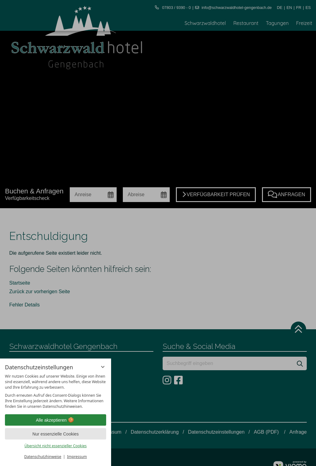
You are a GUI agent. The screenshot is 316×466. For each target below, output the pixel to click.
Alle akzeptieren (55, 420)
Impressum (77, 456)
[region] (55, 391)
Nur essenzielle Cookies (55, 434)
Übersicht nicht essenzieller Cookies (55, 445)
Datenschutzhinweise (42, 456)
